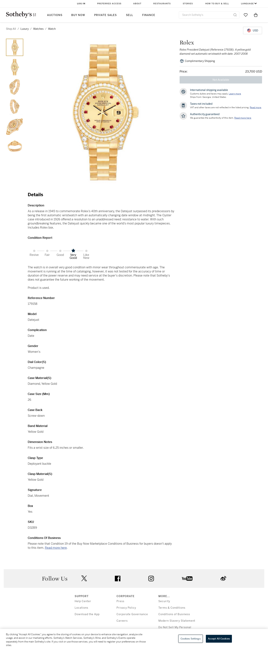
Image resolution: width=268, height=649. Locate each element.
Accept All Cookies (219, 638)
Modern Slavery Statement (176, 620)
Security (164, 601)
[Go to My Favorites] (246, 15)
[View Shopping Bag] (255, 15)
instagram (151, 578)
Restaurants (162, 3)
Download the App (87, 614)
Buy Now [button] (78, 15)
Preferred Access (109, 3)
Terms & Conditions (171, 607)
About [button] (137, 3)
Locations (81, 607)
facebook (117, 578)
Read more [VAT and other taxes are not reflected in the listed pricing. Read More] (255, 107)
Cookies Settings (191, 638)
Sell (129, 15)
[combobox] (209, 15)
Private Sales (105, 15)
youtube (187, 578)
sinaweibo (223, 578)
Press (120, 601)
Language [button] (247, 3)
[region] (134, 639)
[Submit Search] (235, 14)
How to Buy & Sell (217, 3)
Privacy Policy (126, 607)
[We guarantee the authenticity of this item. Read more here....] (242, 118)
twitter (84, 578)
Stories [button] (188, 3)
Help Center (83, 601)
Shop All (11, 28)
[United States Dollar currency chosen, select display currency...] (252, 30)
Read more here (56, 548)
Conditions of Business (174, 614)
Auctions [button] (54, 15)
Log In (81, 3)
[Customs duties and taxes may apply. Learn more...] (235, 93)
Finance (148, 15)
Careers (122, 620)
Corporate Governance (132, 614)
